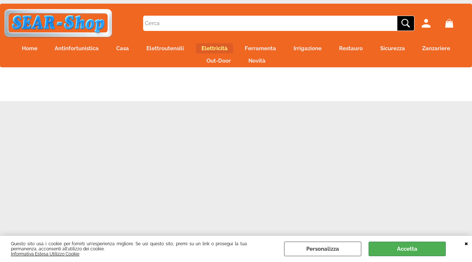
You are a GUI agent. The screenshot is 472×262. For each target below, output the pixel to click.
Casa (136, 50)
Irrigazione (339, 50)
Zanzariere (194, 65)
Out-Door (241, 65)
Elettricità (237, 50)
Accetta (407, 249)
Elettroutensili (183, 50)
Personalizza (322, 249)
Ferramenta (287, 50)
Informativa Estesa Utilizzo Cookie (45, 254)
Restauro (387, 50)
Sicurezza (433, 50)
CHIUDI (466, 243)
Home (34, 50)
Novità (284, 65)
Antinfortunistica (86, 50)
